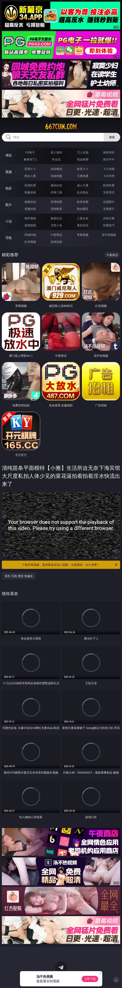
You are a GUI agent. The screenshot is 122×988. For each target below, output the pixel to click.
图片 (8, 204)
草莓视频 (82, 235)
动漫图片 (109, 202)
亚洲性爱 (30, 185)
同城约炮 (30, 235)
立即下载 (90, 979)
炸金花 (56, 159)
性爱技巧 (109, 225)
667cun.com (61, 127)
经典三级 (56, 192)
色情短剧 (56, 242)
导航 (8, 237)
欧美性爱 (109, 185)
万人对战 (82, 152)
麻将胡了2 (30, 159)
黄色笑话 (82, 225)
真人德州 (56, 152)
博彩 (8, 155)
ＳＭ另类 (109, 176)
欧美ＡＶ (82, 169)
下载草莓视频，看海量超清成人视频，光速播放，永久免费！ (70, 564)
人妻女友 (82, 218)
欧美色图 (82, 202)
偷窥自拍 (30, 202)
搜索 (112, 137)
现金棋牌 (82, 159)
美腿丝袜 (30, 209)
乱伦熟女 (82, 192)
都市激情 (30, 218)
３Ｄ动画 (109, 169)
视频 (8, 172)
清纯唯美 (56, 209)
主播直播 (82, 176)
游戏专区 (109, 152)
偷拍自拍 (56, 185)
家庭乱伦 (56, 218)
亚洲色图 (56, 202)
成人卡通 (82, 185)
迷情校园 (30, 225)
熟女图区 (82, 209)
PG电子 (30, 152)
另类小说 (56, 225)
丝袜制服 (56, 176)
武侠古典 (109, 218)
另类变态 (109, 192)
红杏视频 (30, 242)
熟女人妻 (30, 176)
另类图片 (109, 209)
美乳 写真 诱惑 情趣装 (19, 576)
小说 (8, 221)
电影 (8, 188)
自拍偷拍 (56, 169)
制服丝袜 (30, 192)
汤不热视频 (109, 235)
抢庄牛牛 (109, 159)
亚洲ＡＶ (30, 169)
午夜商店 (56, 235)
